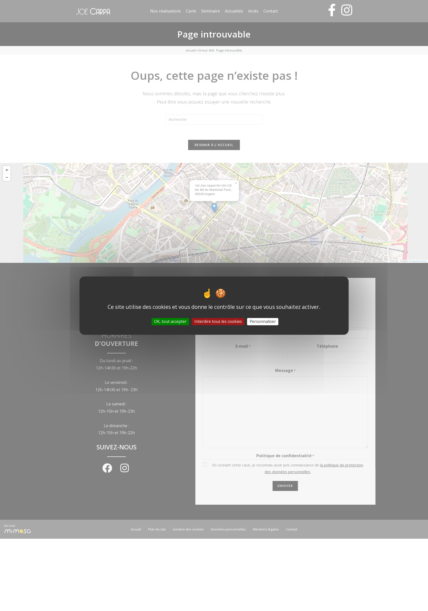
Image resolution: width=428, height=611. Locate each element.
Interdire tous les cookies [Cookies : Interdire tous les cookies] (218, 321)
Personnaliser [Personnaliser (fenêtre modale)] (263, 321)
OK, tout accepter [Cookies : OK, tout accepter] (170, 321)
